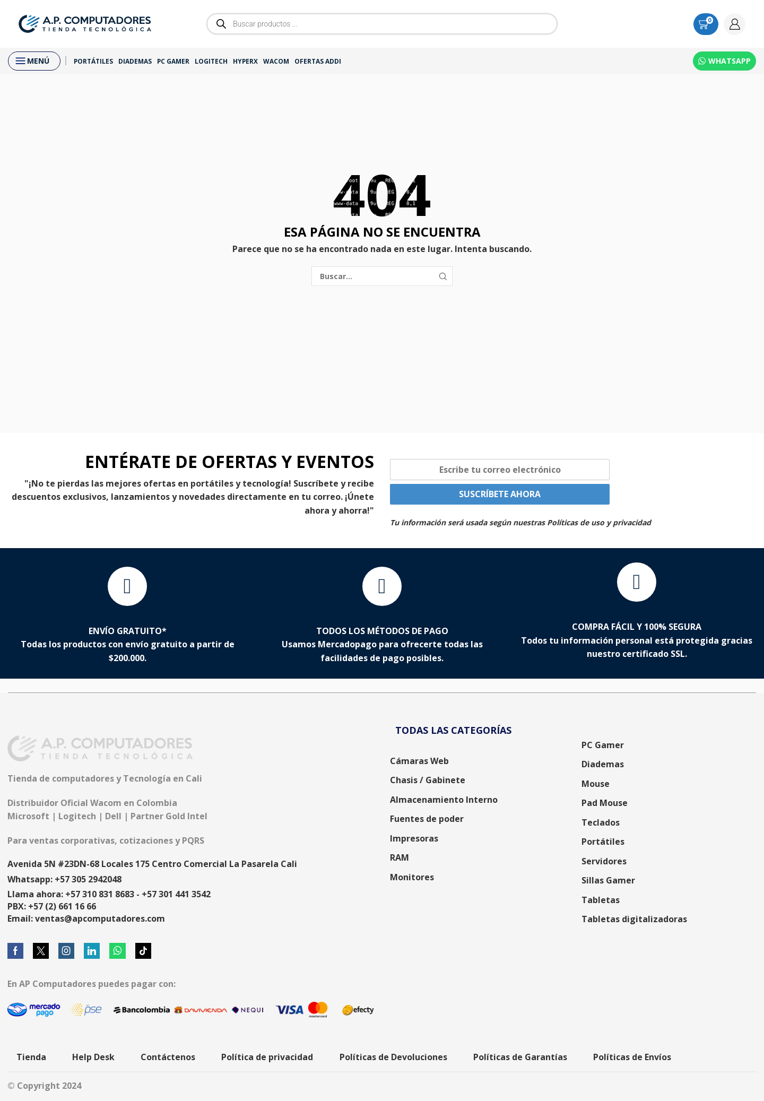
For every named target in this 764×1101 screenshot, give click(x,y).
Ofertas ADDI (317, 61)
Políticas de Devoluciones (393, 1057)
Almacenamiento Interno (444, 799)
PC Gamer (173, 61)
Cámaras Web (419, 761)
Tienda (31, 1057)
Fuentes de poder (427, 819)
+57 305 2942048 (88, 879)
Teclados (600, 822)
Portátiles (93, 61)
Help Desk (93, 1057)
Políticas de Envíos (632, 1057)
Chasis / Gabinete (427, 780)
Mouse (595, 784)
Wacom (276, 61)
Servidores (604, 861)
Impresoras (414, 838)
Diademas (135, 61)
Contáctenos (168, 1057)
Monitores (412, 877)
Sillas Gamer (608, 880)
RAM (399, 857)
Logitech (211, 61)
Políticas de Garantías (520, 1057)
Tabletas (600, 900)
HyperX (245, 61)
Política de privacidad (267, 1057)
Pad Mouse (604, 803)
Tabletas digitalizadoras (634, 919)
